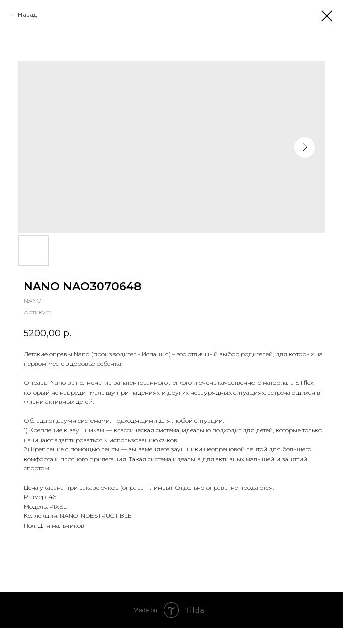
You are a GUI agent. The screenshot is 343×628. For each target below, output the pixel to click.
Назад (27, 14)
